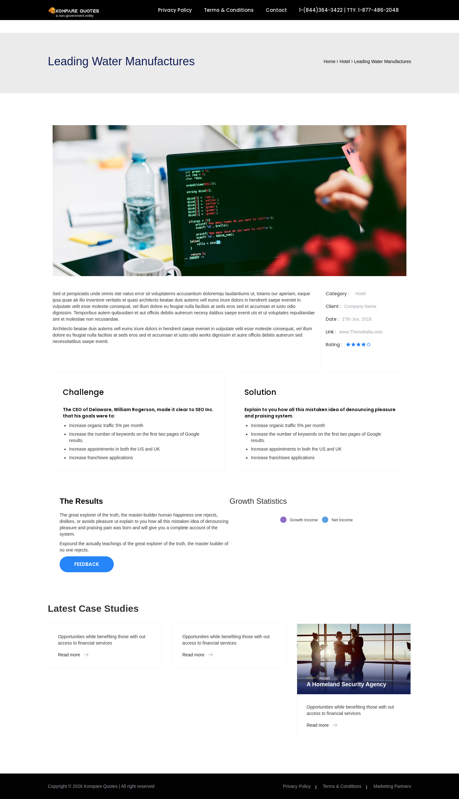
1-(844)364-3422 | (323, 10)
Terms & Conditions (229, 10)
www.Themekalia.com (360, 331)
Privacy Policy (175, 10)
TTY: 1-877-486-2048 (373, 10)
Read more (73, 654)
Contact (276, 10)
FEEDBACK (86, 564)
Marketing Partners (392, 786)
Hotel (360, 293)
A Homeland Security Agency (346, 684)
